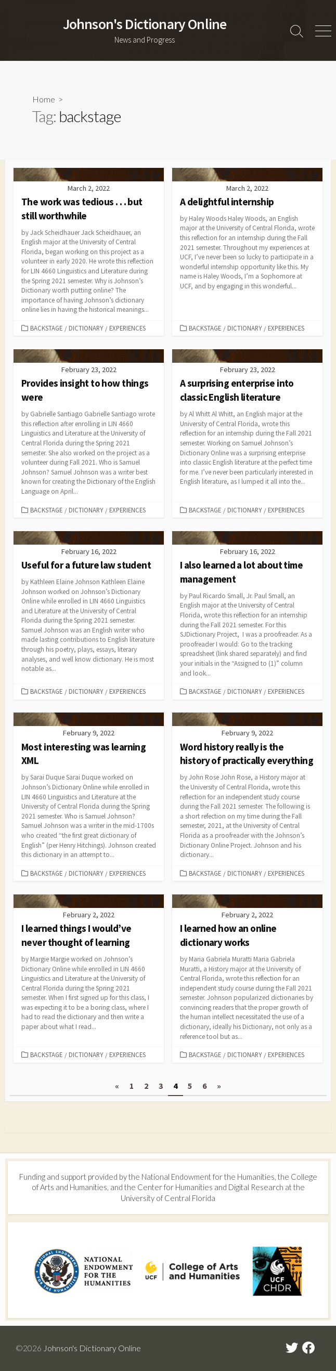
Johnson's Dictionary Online (92, 1348)
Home (43, 99)
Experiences (127, 328)
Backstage (46, 328)
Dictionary (86, 328)
